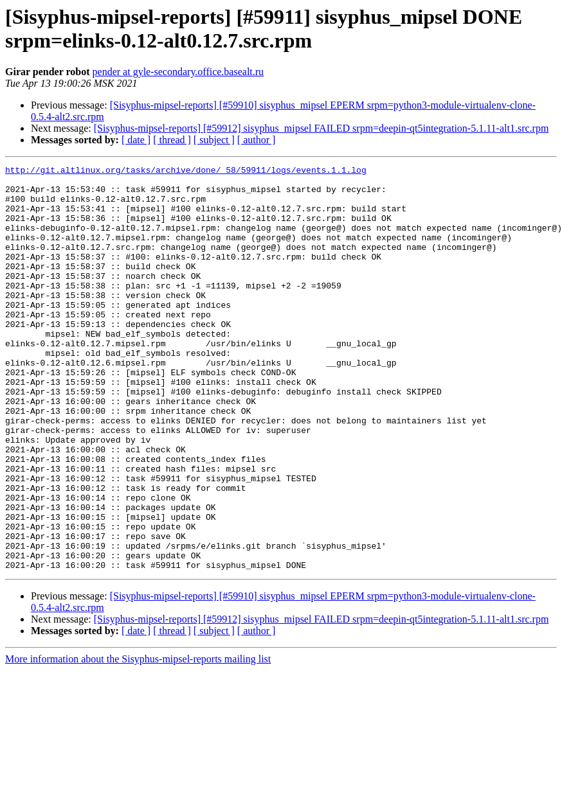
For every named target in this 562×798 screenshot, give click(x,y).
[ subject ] (214, 139)
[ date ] (136, 139)
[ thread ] (172, 139)
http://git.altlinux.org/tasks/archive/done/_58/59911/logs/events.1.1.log (186, 171)
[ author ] (256, 139)
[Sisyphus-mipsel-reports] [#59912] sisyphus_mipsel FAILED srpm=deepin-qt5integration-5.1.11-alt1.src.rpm (321, 128)
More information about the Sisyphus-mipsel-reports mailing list (138, 739)
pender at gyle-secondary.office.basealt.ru (178, 71)
